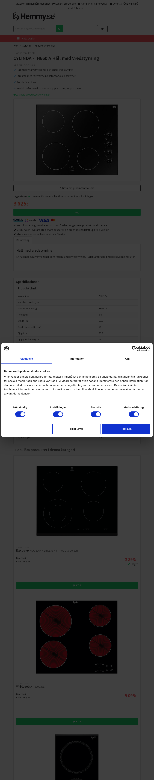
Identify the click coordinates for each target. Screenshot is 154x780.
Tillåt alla (126, 428)
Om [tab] (127, 358)
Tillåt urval (76, 428)
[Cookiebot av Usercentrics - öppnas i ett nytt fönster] (134, 348)
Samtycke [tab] (26, 358)
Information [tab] (77, 358)
